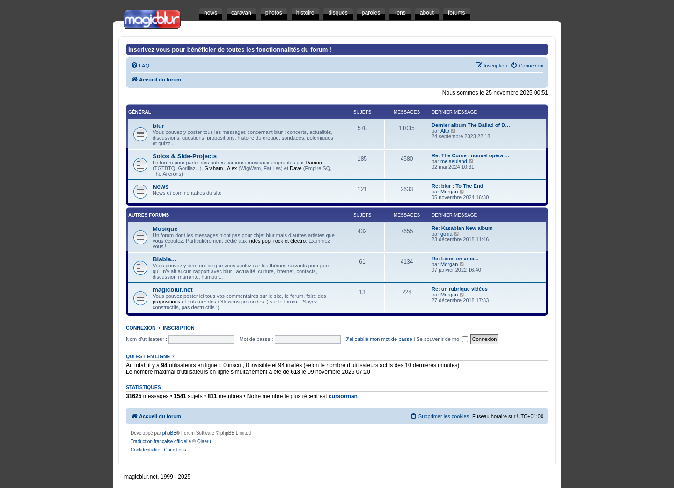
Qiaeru (204, 441)
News (160, 186)
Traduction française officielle (161, 441)
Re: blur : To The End (457, 186)
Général (139, 112)
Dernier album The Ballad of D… (471, 125)
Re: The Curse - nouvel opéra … (471, 155)
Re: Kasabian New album (462, 228)
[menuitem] (140, 65)
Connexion (141, 328)
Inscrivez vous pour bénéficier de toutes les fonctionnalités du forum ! (229, 49)
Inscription (179, 328)
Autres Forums (148, 215)
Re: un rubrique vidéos (460, 289)
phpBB (169, 433)
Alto (444, 130)
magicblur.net (173, 289)
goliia (446, 234)
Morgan (449, 191)
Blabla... (164, 259)
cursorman (343, 396)
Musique (165, 228)
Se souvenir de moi (442, 339)
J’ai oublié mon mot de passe (378, 339)
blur (158, 125)
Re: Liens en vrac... (455, 258)
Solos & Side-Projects (185, 156)
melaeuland (453, 161)
